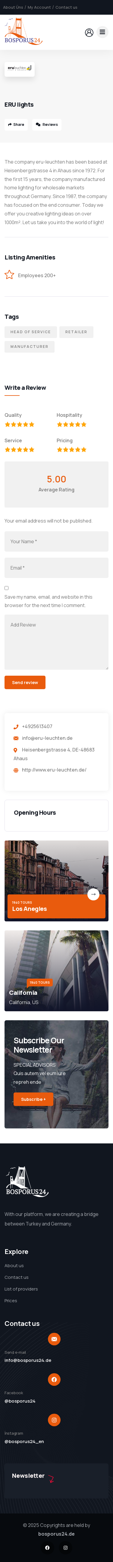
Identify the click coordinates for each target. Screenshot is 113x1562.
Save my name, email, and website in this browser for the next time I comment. (49, 601)
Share (16, 124)
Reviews (47, 124)
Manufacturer (30, 346)
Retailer (76, 331)
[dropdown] (102, 32)
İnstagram (14, 1433)
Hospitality (69, 415)
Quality (13, 415)
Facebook (14, 1392)
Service (13, 440)
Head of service (31, 331)
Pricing (65, 440)
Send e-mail (15, 1352)
